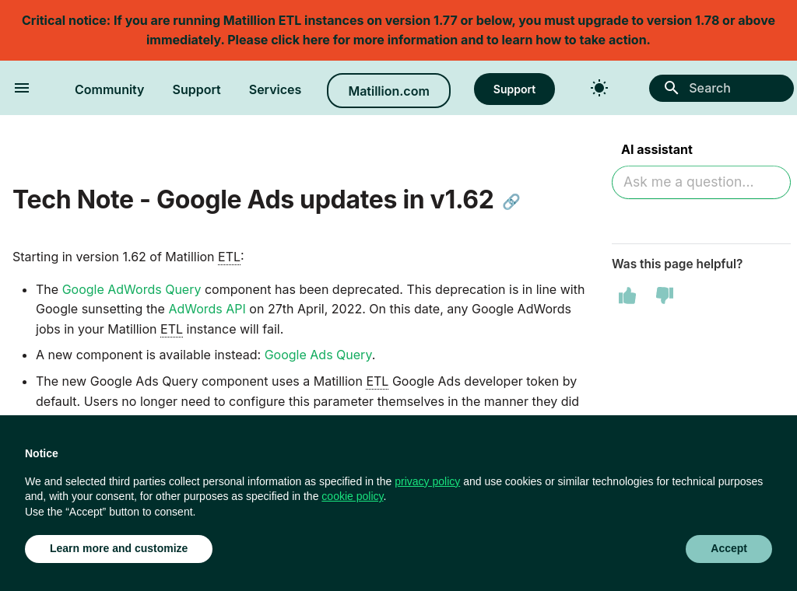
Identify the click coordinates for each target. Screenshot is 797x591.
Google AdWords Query (132, 289)
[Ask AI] (701, 182)
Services (275, 89)
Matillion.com (388, 91)
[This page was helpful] (627, 295)
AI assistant (657, 149)
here (316, 39)
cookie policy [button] (352, 496)
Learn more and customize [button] (119, 548)
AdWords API (206, 308)
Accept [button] (729, 548)
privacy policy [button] (427, 481)
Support (197, 89)
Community (110, 89)
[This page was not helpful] (664, 295)
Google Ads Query (318, 354)
